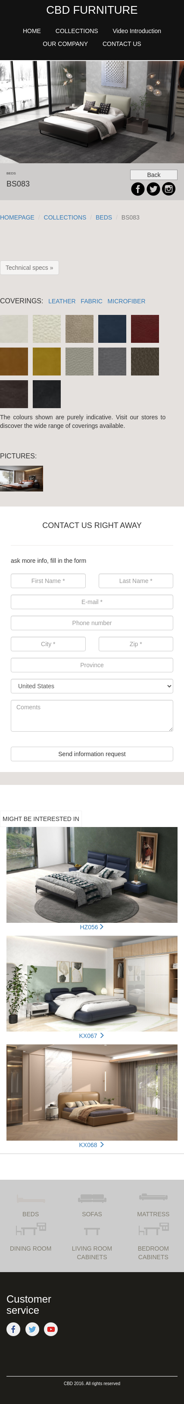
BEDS (104, 217)
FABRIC (92, 301)
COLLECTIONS (65, 217)
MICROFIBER (127, 301)
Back (153, 174)
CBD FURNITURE (91, 9)
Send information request (91, 754)
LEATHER (62, 301)
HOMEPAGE (17, 217)
